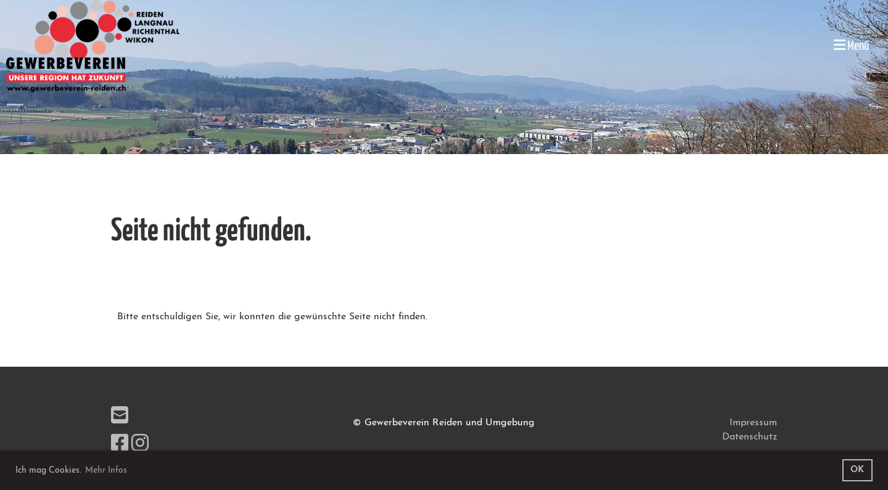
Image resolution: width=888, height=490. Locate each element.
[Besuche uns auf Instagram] (140, 445)
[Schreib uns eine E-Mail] (119, 417)
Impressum (753, 423)
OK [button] (857, 470)
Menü (852, 45)
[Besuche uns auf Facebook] (119, 445)
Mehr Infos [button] (106, 470)
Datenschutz (749, 437)
